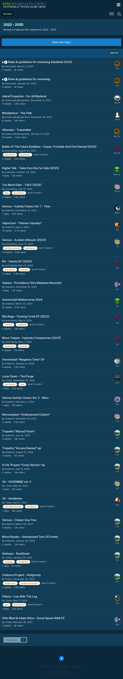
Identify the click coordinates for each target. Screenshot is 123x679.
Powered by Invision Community (61, 674)
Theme (47, 666)
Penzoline (10, 66)
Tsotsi (8, 380)
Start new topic (61, 42)
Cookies (76, 666)
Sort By (114, 53)
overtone (10, 172)
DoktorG (9, 210)
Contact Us (62, 666)
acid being (11, 150)
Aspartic (9, 286)
